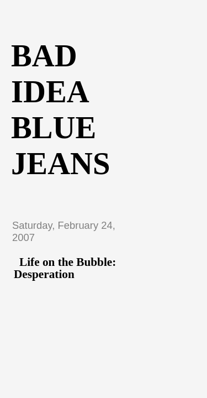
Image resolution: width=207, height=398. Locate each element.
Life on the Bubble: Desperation (65, 268)
